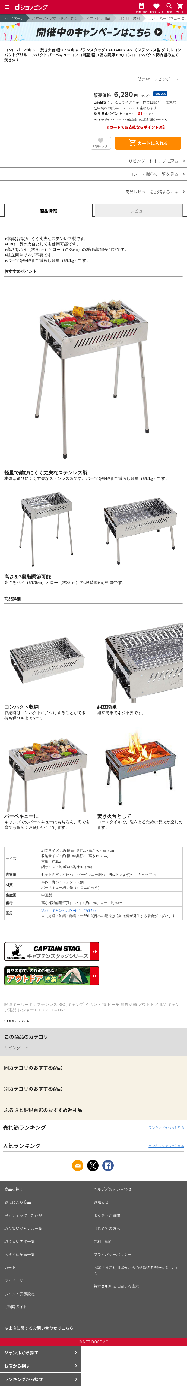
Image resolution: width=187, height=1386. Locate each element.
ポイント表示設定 (19, 1293)
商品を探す (13, 1189)
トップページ (13, 18)
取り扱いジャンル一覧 (23, 1228)
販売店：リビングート (158, 79)
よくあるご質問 (107, 1215)
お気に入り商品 (17, 1202)
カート (10, 1267)
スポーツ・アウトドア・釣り (55, 18)
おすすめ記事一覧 (19, 1254)
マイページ (13, 1280)
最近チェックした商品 (23, 1215)
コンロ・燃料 (129, 18)
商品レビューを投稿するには (151, 192)
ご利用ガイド (15, 1306)
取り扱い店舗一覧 (19, 1241)
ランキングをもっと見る (166, 1127)
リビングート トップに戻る (153, 161)
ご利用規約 (103, 1241)
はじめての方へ (107, 1228)
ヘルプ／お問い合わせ (113, 1189)
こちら (67, 1328)
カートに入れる (148, 143)
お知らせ (101, 1202)
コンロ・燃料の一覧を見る (153, 174)
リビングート (16, 1047)
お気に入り (101, 146)
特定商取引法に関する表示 (116, 1286)
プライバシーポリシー (113, 1254)
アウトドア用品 (98, 18)
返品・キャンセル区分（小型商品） (69, 910)
